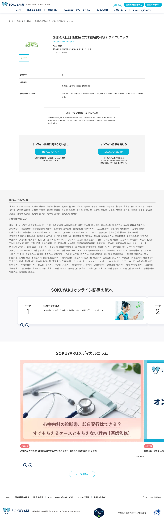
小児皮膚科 (58, 225)
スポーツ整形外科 (28, 254)
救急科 (97, 235)
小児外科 (49, 264)
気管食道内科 (137, 264)
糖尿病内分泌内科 (120, 225)
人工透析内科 (103, 228)
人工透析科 (37, 232)
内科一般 (66, 232)
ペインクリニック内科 (95, 261)
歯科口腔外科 (128, 246)
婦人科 (41, 264)
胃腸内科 (127, 268)
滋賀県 (50, 209)
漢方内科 (116, 257)
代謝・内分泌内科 (50, 257)
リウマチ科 (111, 261)
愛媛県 (149, 209)
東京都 (102, 206)
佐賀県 (27, 213)
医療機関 (20, 21)
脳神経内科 (137, 268)
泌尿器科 (149, 264)
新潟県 (119, 206)
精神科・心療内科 (43, 261)
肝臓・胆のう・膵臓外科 (46, 243)
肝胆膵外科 (125, 228)
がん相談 (68, 254)
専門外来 (117, 246)
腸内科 (49, 228)
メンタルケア (122, 250)
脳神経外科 (149, 268)
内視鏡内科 (136, 257)
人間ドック (14, 254)
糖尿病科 (31, 235)
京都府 (57, 209)
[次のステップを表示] (27, 325)
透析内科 (108, 254)
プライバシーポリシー (151, 497)
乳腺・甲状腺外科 (34, 257)
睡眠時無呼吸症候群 (86, 243)
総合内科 (61, 250)
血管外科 (124, 239)
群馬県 (80, 206)
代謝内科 (13, 239)
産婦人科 (36, 268)
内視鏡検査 (91, 246)
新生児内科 (106, 225)
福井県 (141, 206)
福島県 (57, 206)
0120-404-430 (52, 151)
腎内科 (108, 246)
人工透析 (76, 232)
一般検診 (129, 254)
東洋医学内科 (96, 254)
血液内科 (23, 272)
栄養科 (99, 239)
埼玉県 (87, 206)
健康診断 (111, 250)
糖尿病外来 (134, 250)
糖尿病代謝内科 (137, 225)
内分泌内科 (142, 261)
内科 (150, 261)
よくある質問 (102, 10)
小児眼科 (23, 239)
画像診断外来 (133, 235)
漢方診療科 (26, 228)
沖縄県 (74, 213)
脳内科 (135, 228)
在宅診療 (67, 228)
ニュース (17, 10)
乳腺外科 (97, 257)
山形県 (50, 206)
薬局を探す (53, 10)
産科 (44, 268)
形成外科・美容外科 (83, 257)
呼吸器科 (126, 257)
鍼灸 (129, 243)
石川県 (134, 206)
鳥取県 (97, 209)
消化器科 (13, 261)
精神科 (63, 268)
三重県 (42, 209)
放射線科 (111, 264)
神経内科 (138, 254)
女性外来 (23, 225)
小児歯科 (140, 246)
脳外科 (101, 246)
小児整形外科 (34, 225)
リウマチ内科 (90, 228)
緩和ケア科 (30, 243)
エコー (35, 246)
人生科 (76, 254)
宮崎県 (57, 213)
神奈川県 (110, 206)
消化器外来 (80, 246)
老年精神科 (118, 254)
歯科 (128, 264)
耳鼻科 (116, 239)
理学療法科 (14, 228)
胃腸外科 (67, 235)
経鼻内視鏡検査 (66, 246)
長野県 (12, 209)
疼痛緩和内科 (107, 235)
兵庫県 (72, 209)
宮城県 (35, 206)
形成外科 (66, 264)
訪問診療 (107, 239)
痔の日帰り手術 (16, 246)
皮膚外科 (48, 254)
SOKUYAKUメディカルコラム (77, 10)
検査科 (123, 232)
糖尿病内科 (73, 268)
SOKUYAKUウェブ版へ (113, 151)
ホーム (11, 21)
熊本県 (42, 213)
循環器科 (107, 257)
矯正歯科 (56, 261)
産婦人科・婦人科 (26, 261)
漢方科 (49, 235)
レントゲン (43, 246)
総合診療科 (87, 235)
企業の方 (117, 4)
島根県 (104, 209)
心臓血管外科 (99, 264)
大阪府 (65, 209)
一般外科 (27, 232)
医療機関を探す (34, 10)
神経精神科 (120, 235)
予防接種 (53, 246)
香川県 (141, 209)
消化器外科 (26, 268)
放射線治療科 (38, 228)
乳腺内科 (42, 239)
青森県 (20, 206)
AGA (146, 254)
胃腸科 (40, 254)
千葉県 (94, 206)
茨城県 (65, 206)
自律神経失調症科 (17, 235)
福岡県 (20, 213)
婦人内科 (84, 254)
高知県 (12, 213)
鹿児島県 (66, 213)
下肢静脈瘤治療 (16, 243)
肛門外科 (117, 268)
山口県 (126, 209)
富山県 (126, 206)
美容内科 (77, 235)
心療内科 (87, 264)
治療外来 (58, 254)
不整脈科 (100, 243)
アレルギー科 (79, 261)
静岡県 (27, 209)
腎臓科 (142, 228)
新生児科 (95, 225)
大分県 (50, 213)
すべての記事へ (82, 474)
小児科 (58, 264)
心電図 (27, 246)
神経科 (143, 239)
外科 (34, 264)
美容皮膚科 (67, 261)
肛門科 (22, 257)
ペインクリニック (88, 232)
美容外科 (83, 268)
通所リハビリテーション (76, 250)
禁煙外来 (13, 257)
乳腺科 (150, 239)
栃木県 (72, 206)
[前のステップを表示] (22, 325)
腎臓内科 (13, 272)
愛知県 (35, 209)
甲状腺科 (58, 235)
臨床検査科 (89, 239)
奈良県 (80, 209)
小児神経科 (133, 232)
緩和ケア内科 (84, 225)
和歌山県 (88, 209)
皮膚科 (50, 268)
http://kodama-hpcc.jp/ (62, 41)
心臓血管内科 (15, 232)
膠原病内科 (121, 243)
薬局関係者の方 (153, 4)
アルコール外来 (139, 243)
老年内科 (93, 268)
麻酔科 (31, 272)
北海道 (29, 21)
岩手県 (27, 206)
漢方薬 (80, 239)
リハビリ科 (46, 225)
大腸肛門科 (102, 232)
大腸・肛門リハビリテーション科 (23, 250)
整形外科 (120, 264)
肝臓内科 (62, 243)
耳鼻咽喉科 (148, 257)
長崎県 (35, 213)
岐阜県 (20, 209)
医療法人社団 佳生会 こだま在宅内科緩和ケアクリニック (55, 21)
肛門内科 (42, 250)
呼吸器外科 (26, 264)
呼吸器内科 (14, 264)
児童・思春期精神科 (97, 250)
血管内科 (58, 228)
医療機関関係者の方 (134, 4)
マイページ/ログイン (142, 10)
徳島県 (134, 209)
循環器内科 (77, 264)
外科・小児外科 (66, 257)
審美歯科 (32, 239)
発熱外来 (13, 225)
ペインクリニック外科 (66, 239)
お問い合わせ (120, 10)
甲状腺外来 (145, 250)
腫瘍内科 (115, 228)
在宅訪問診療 (70, 225)
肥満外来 (51, 239)
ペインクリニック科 (52, 232)
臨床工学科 (113, 232)
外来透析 (144, 235)
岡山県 (111, 209)
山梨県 (149, 206)
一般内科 (110, 243)
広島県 (119, 209)
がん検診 (71, 243)
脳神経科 (41, 235)
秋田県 (42, 206)
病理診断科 (78, 228)
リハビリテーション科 (126, 261)
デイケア (51, 250)
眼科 (57, 268)
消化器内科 (14, 268)
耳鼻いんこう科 (105, 268)
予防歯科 (134, 239)
